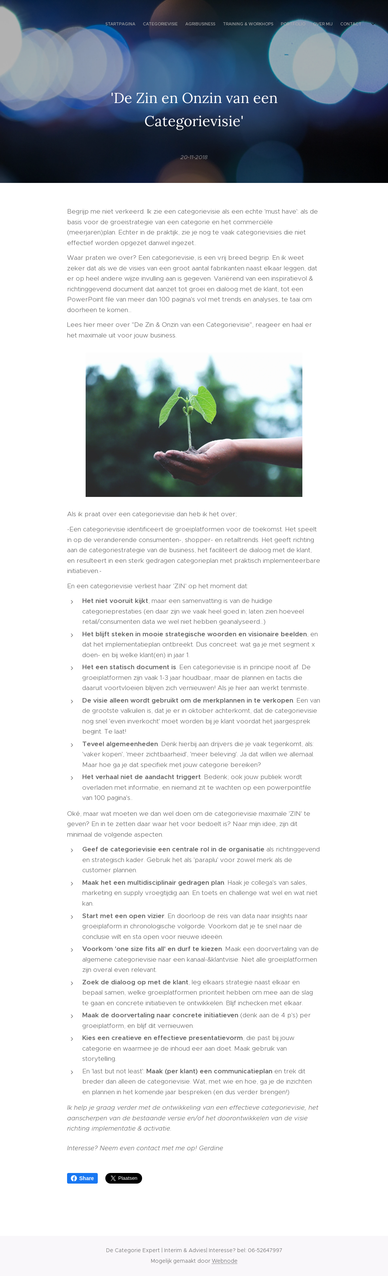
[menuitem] (322, 24)
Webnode (225, 1260)
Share (82, 1178)
